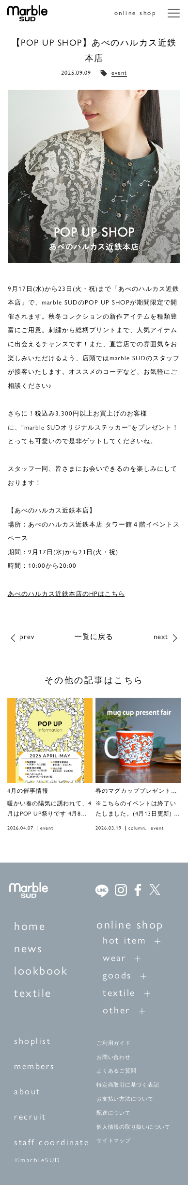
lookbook (41, 970)
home (30, 926)
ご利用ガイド (113, 1043)
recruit (30, 1116)
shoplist (32, 1041)
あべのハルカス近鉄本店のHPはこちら (66, 593)
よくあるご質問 (116, 1070)
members (34, 1066)
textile (33, 993)
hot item (124, 940)
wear (114, 957)
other (116, 1010)
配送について (113, 1113)
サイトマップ (113, 1140)
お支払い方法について (125, 1099)
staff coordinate (51, 1142)
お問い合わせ (113, 1057)
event (119, 72)
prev (26, 636)
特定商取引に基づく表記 (127, 1085)
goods (117, 975)
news (28, 948)
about (27, 1091)
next (161, 636)
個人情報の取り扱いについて (133, 1127)
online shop (135, 12)
